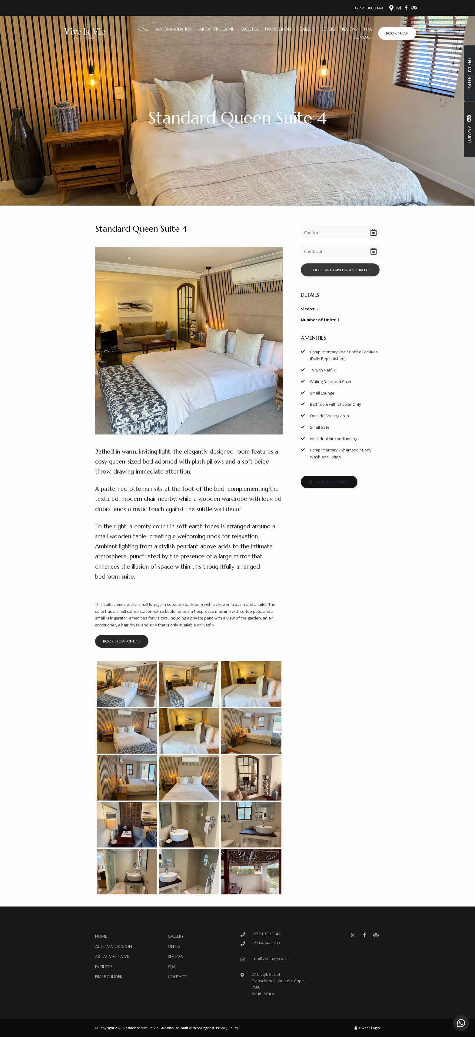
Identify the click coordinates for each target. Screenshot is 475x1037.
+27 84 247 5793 (266, 943)
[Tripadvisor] (413, 7)
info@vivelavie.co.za (270, 958)
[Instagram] (398, 7)
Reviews (349, 29)
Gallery (307, 29)
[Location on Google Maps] (391, 7)
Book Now (397, 33)
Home (142, 29)
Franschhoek (278, 29)
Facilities (249, 29)
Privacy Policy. (227, 1027)
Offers (328, 29)
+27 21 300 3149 (368, 8)
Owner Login (367, 1027)
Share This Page (329, 482)
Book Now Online (122, 641)
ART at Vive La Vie (216, 29)
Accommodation (173, 29)
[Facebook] (406, 7)
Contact (363, 37)
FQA (368, 29)
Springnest (205, 1027)
